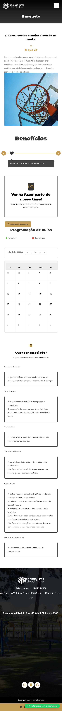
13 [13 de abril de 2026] (19, 297)
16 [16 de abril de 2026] (51, 297)
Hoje (35, 253)
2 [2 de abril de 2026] (50, 274)
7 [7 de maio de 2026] (50, 330)
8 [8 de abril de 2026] (39, 285)
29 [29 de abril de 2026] (40, 319)
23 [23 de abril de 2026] (51, 308)
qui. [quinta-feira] (51, 268)
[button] (42, 706)
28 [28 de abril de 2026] (29, 319)
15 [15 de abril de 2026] (40, 297)
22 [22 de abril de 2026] (40, 308)
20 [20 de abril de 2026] (19, 308)
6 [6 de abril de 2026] (18, 285)
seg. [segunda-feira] (19, 268)
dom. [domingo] (9, 268)
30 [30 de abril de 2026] (51, 319)
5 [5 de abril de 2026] (7, 285)
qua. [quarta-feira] (41, 268)
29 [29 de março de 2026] (8, 274)
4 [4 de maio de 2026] (18, 330)
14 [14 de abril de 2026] (29, 297)
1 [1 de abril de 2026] (39, 274)
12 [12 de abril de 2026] (8, 297)
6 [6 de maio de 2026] (39, 330)
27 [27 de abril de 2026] (19, 319)
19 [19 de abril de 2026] (8, 308)
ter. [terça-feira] (30, 268)
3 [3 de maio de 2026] (7, 330)
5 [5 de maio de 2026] (28, 330)
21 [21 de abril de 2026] (29, 308)
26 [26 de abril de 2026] (8, 319)
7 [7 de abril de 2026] (28, 285)
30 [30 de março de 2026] (19, 274)
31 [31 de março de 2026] (29, 274)
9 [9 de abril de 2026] (50, 285)
